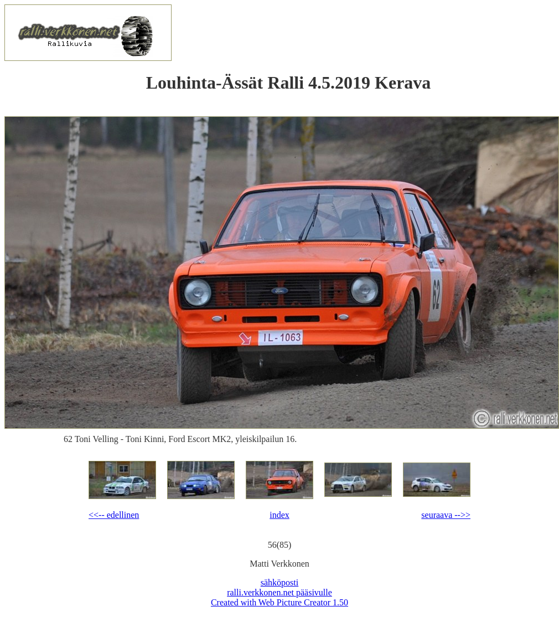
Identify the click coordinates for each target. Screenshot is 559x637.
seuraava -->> (445, 515)
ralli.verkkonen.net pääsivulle (279, 592)
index (279, 515)
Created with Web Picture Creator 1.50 (279, 602)
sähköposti (279, 582)
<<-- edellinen (114, 515)
